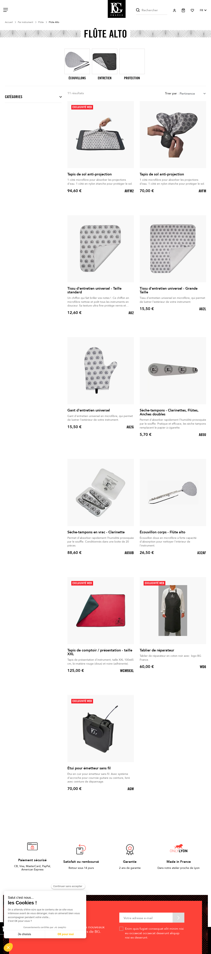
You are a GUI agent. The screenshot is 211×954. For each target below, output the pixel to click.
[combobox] (193, 93)
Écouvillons (77, 78)
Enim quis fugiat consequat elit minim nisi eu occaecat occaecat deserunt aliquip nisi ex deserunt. (154, 933)
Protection (132, 78)
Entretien (104, 78)
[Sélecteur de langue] (203, 10)
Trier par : (171, 93)
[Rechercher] (151, 10)
